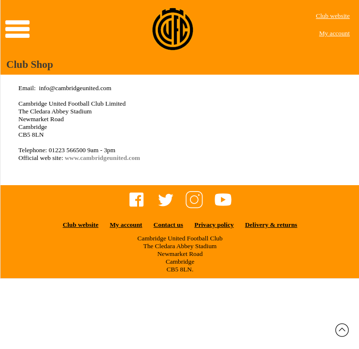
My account (334, 33)
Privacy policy (214, 224)
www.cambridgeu (89, 157)
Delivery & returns (271, 224)
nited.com (126, 157)
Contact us (168, 224)
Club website (333, 15)
